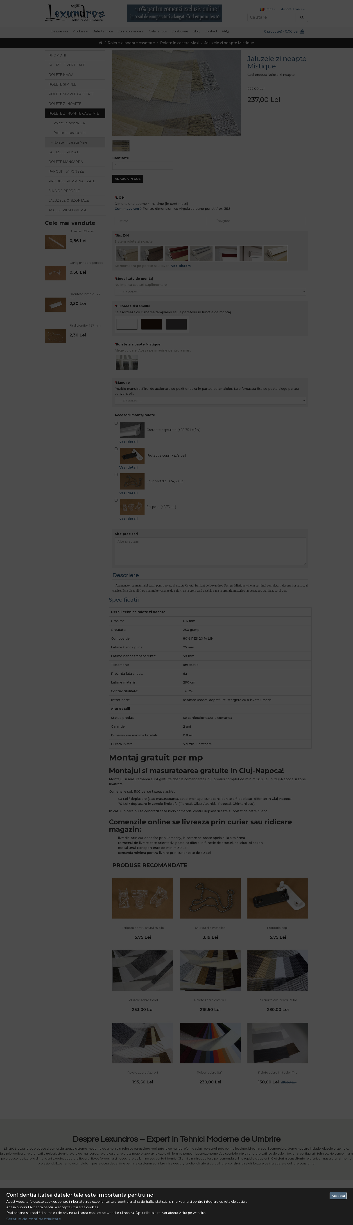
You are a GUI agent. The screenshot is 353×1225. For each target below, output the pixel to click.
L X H (120, 160)
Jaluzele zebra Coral (143, 962)
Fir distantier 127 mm (85, 325)
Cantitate (255, 115)
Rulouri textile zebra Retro (278, 962)
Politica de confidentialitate (155, 1178)
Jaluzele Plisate (65, 152)
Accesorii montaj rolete (135, 378)
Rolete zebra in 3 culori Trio (277, 1035)
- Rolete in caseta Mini (67, 133)
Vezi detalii (128, 404)
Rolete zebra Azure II (142, 1035)
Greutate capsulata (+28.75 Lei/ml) (157, 395)
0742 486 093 (73, 1162)
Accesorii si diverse (68, 210)
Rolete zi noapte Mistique (138, 307)
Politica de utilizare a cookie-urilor (159, 1194)
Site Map (231, 1170)
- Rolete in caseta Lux (67, 123)
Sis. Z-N (122, 198)
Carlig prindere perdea (86, 262)
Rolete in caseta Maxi (179, 43)
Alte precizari (126, 496)
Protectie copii (277, 890)
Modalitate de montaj (134, 241)
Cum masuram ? (128, 171)
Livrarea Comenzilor (149, 1170)
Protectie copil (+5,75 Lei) (150, 421)
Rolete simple (62, 84)
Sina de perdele (64, 191)
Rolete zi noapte (65, 104)
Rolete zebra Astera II (210, 962)
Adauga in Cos (263, 136)
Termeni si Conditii (148, 1186)
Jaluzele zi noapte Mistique (229, 43)
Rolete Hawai (62, 75)
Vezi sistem (181, 228)
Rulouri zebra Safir (210, 1035)
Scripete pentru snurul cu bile (143, 890)
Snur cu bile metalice (210, 890)
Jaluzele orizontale (69, 201)
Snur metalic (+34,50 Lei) (150, 447)
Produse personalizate (72, 181)
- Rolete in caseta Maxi (68, 142)
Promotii (57, 55)
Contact (231, 1162)
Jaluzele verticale (67, 65)
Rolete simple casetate (71, 94)
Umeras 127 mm (82, 231)
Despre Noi (143, 1162)
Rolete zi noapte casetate (131, 43)
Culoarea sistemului (133, 269)
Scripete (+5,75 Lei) (145, 472)
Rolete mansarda (66, 162)
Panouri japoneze (66, 171)
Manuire (123, 345)
